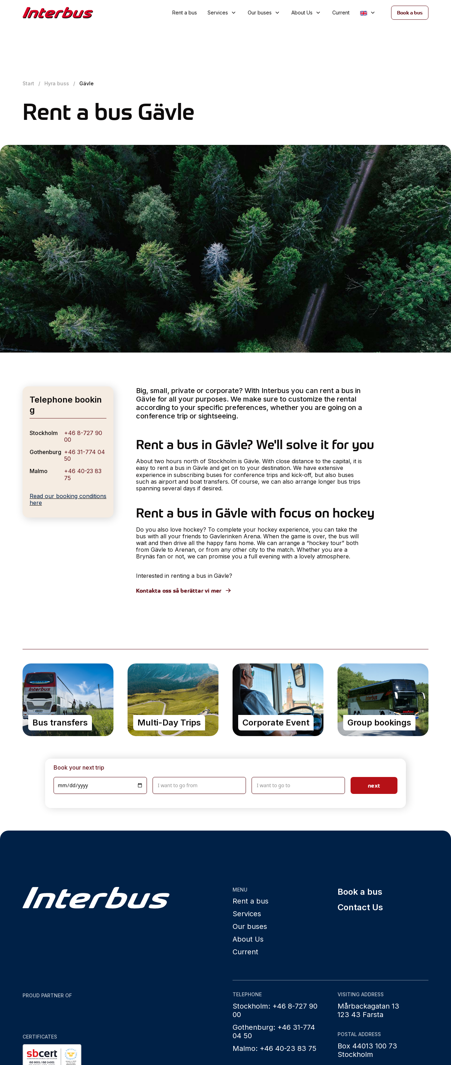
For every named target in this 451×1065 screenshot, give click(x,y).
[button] (222, 12)
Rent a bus (184, 13)
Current (341, 13)
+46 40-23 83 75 (82, 474)
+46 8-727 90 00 (83, 436)
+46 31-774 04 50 (84, 455)
